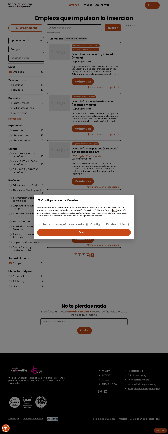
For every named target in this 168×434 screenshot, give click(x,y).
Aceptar (84, 232)
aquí (115, 210)
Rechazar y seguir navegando (63, 224)
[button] (5, 428)
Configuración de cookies (108, 224)
